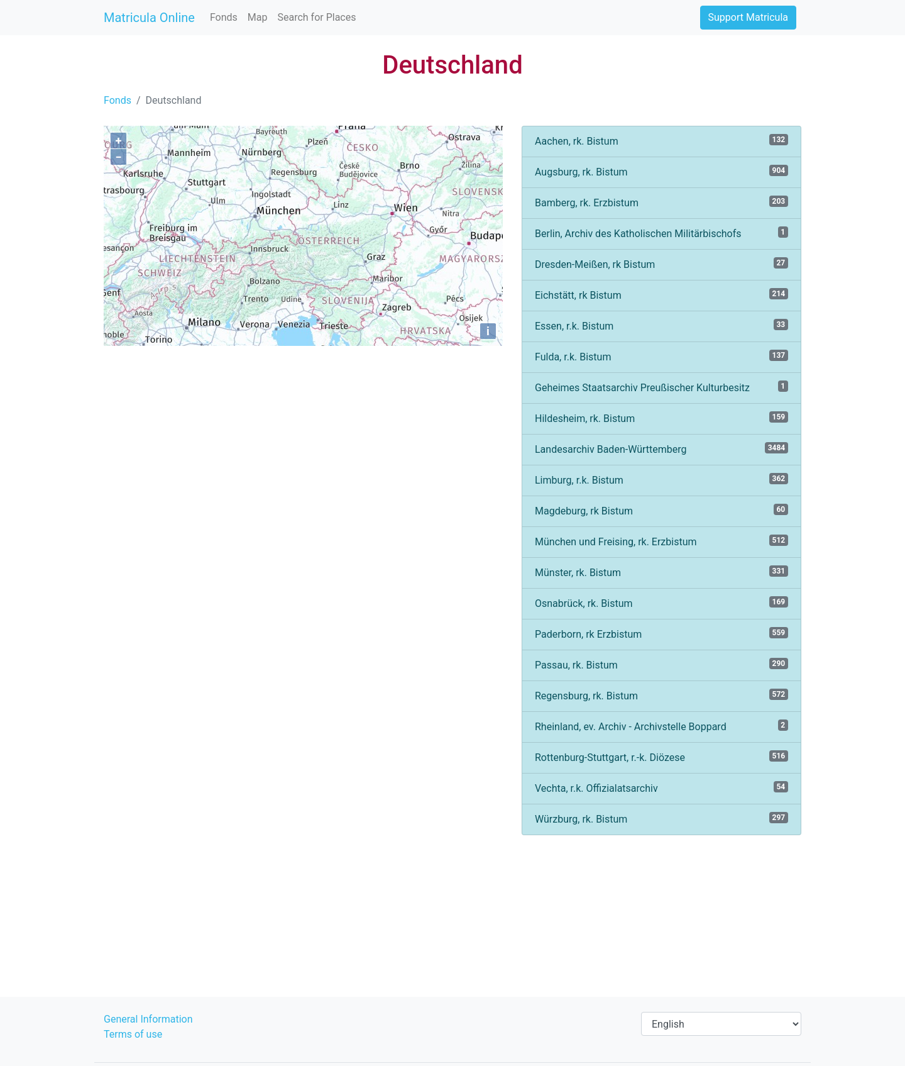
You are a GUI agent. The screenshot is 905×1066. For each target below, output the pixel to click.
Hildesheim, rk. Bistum (661, 418)
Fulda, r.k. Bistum (661, 356)
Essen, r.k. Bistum (661, 325)
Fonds (224, 17)
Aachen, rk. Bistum (661, 140)
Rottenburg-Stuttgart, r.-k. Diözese (661, 756)
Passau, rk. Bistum (661, 664)
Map (258, 17)
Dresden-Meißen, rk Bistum (661, 263)
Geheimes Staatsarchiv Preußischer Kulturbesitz (661, 387)
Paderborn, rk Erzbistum (661, 633)
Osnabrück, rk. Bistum (661, 602)
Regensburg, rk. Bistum (661, 695)
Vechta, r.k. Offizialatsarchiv (661, 787)
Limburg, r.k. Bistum (661, 479)
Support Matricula (748, 17)
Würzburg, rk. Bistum (661, 818)
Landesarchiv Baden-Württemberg (661, 448)
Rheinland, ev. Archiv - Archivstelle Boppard (661, 726)
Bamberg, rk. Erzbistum (661, 202)
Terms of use (133, 1034)
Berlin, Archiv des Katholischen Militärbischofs (661, 233)
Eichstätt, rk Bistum (661, 294)
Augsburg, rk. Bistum (661, 171)
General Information (148, 1019)
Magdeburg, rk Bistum (661, 510)
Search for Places (316, 17)
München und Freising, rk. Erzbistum (661, 541)
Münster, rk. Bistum (661, 572)
